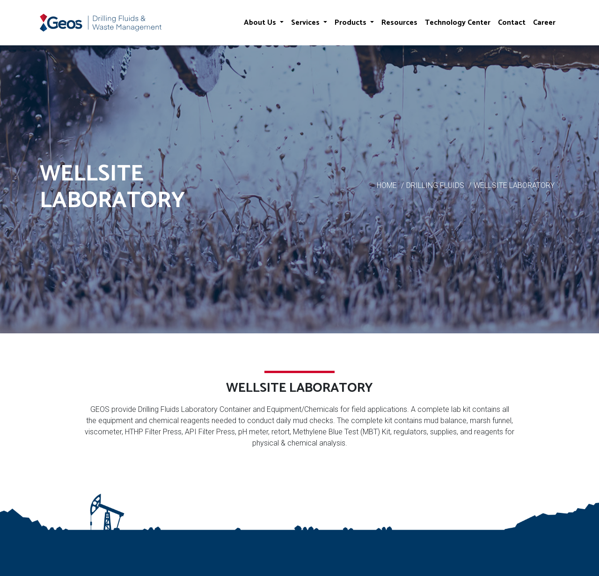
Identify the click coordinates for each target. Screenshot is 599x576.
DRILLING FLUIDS (435, 185)
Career (544, 22)
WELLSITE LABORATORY (514, 185)
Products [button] (351, 22)
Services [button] (306, 22)
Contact (512, 22)
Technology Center (457, 22)
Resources (399, 22)
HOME (387, 185)
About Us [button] (261, 22)
